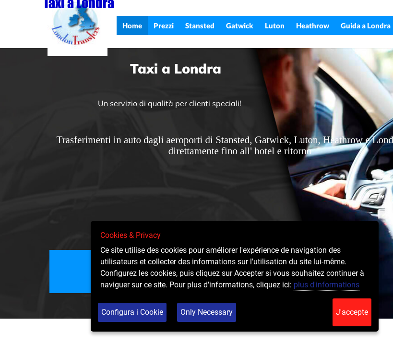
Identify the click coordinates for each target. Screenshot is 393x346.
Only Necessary (206, 312)
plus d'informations (326, 284)
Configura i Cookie (132, 312)
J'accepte (352, 312)
